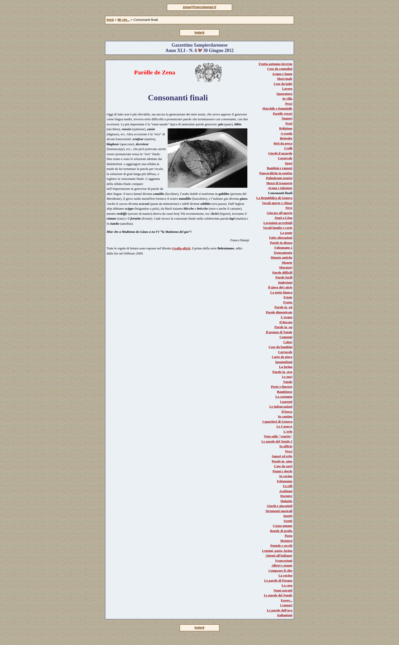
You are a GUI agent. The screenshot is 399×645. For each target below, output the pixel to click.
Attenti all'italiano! (278, 555)
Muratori (285, 267)
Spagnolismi (283, 362)
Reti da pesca (283, 143)
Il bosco (286, 411)
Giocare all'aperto (279, 213)
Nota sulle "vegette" (278, 436)
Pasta (288, 536)
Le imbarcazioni (280, 406)
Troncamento (283, 252)
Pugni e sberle (282, 471)
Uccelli (287, 486)
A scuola (286, 133)
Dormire (286, 496)
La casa (287, 585)
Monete (287, 262)
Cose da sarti (283, 466)
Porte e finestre (281, 386)
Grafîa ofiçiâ (181, 248)
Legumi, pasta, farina (277, 551)
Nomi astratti (283, 590)
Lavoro (287, 88)
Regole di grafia (281, 531)
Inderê (199, 32)
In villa (287, 98)
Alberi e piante (282, 565)
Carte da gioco (282, 357)
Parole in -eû (283, 307)
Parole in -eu (283, 327)
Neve (289, 208)
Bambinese (284, 392)
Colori (287, 342)
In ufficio (285, 446)
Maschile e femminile (277, 108)
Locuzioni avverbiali (277, 223)
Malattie (286, 501)
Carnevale (285, 158)
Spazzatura (284, 94)
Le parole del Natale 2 (276, 441)
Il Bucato (285, 322)
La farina (285, 367)
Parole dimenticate (279, 312)
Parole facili (283, 277)
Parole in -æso (282, 372)
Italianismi (284, 615)
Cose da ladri (283, 84)
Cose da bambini (280, 347)
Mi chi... (124, 20)
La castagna (283, 396)
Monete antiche (281, 257)
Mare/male (284, 78)
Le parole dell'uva (279, 610)
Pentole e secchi (281, 545)
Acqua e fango (282, 74)
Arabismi (285, 491)
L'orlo (287, 431)
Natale (287, 382)
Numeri (286, 118)
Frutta (287, 302)
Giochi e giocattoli (279, 506)
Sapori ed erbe (282, 456)
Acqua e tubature (280, 188)
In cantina (285, 416)
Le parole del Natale (278, 595)
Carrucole (285, 352)
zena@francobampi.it (199, 7)
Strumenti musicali (278, 511)
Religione (285, 128)
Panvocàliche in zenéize (275, 173)
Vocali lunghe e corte (277, 228)
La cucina (285, 575)
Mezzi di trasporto (279, 183)
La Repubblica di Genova (274, 198)
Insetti (287, 516)
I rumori (286, 605)
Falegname (284, 481)
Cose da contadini (279, 69)
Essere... (286, 600)
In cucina (285, 476)
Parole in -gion (282, 461)
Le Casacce (284, 426)
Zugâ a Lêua (283, 218)
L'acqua (286, 317)
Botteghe (286, 138)
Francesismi (283, 560)
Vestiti (287, 521)
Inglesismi (285, 282)
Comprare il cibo (280, 570)
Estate (287, 297)
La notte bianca (281, 292)
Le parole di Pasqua (278, 580)
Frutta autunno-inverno (275, 64)
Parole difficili (282, 272)
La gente (286, 233)
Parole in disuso (281, 243)
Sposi (288, 163)
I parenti (286, 402)
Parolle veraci (282, 113)
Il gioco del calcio (280, 287)
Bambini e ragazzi (279, 168)
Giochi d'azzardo (280, 153)
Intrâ (110, 20)
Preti (289, 123)
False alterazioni (280, 237)
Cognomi (285, 337)
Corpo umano (282, 526)
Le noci (287, 377)
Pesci (288, 103)
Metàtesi (286, 541)
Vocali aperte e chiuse (277, 203)
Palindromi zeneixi (279, 178)
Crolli (288, 148)
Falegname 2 (283, 247)
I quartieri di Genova (277, 421)
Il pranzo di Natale (279, 332)
